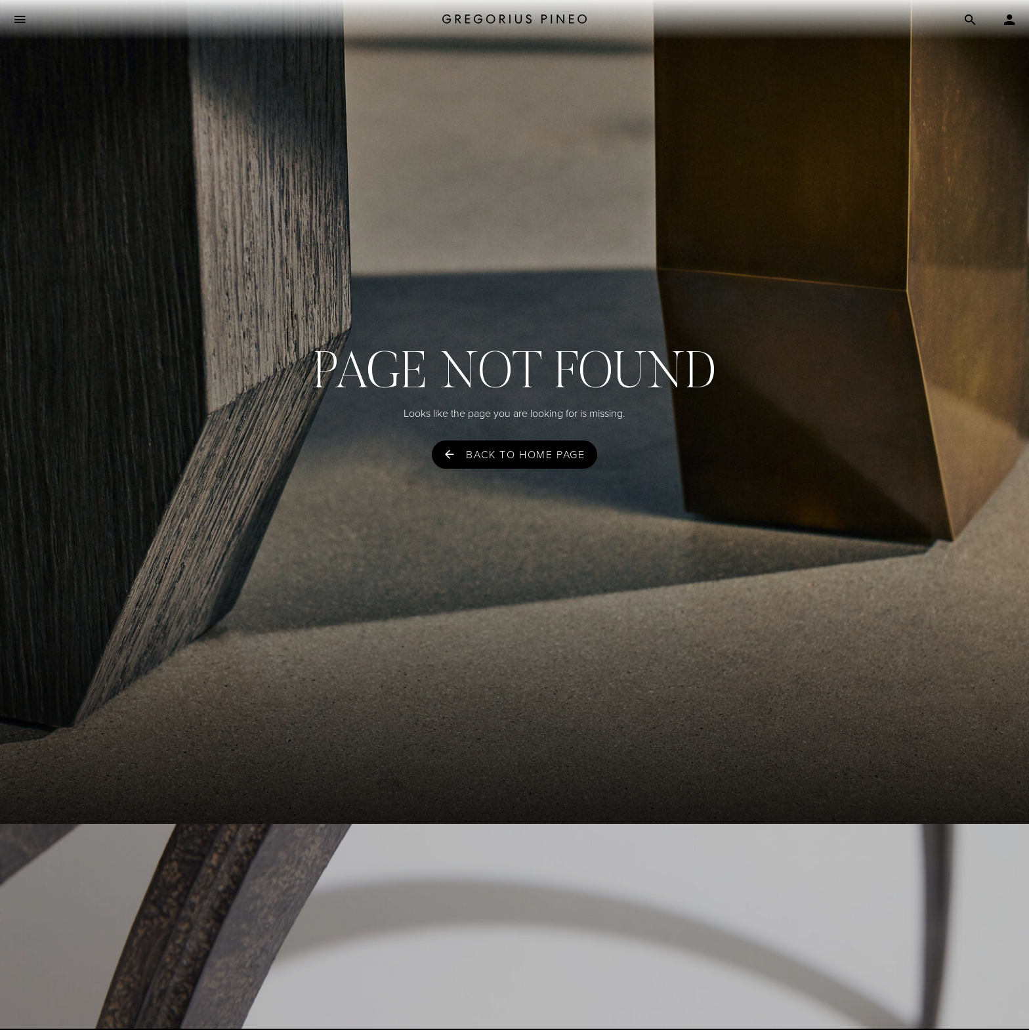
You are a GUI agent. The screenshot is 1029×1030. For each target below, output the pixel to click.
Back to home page (525, 454)
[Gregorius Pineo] (514, 20)
